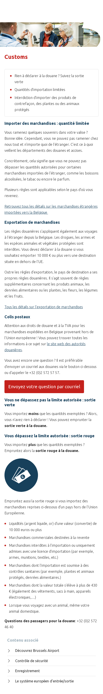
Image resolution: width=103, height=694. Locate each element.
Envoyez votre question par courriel (44, 386)
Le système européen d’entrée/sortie (40, 681)
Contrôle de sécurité (27, 661)
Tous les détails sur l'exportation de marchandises (43, 307)
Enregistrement (23, 671)
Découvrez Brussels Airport (33, 651)
